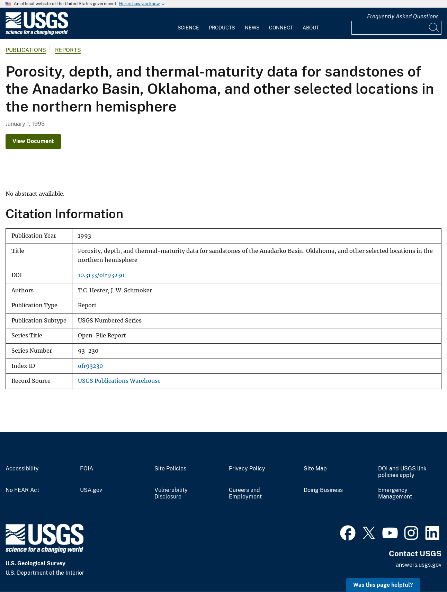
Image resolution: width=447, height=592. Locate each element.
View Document (33, 141)
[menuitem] (188, 23)
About (311, 27)
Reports (68, 50)
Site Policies (170, 469)
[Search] (434, 28)
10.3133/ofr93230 (101, 275)
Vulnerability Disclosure (171, 493)
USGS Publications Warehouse (119, 381)
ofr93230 (90, 366)
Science (188, 27)
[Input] (396, 28)
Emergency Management (395, 493)
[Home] (37, 33)
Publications (26, 50)
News (252, 27)
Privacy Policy (247, 469)
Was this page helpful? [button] (383, 585)
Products (222, 27)
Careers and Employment (245, 493)
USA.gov (91, 490)
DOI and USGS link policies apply (402, 472)
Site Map (315, 469)
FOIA (86, 469)
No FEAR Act (22, 490)
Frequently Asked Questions (403, 16)
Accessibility (22, 469)
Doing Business (323, 490)
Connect (281, 27)
